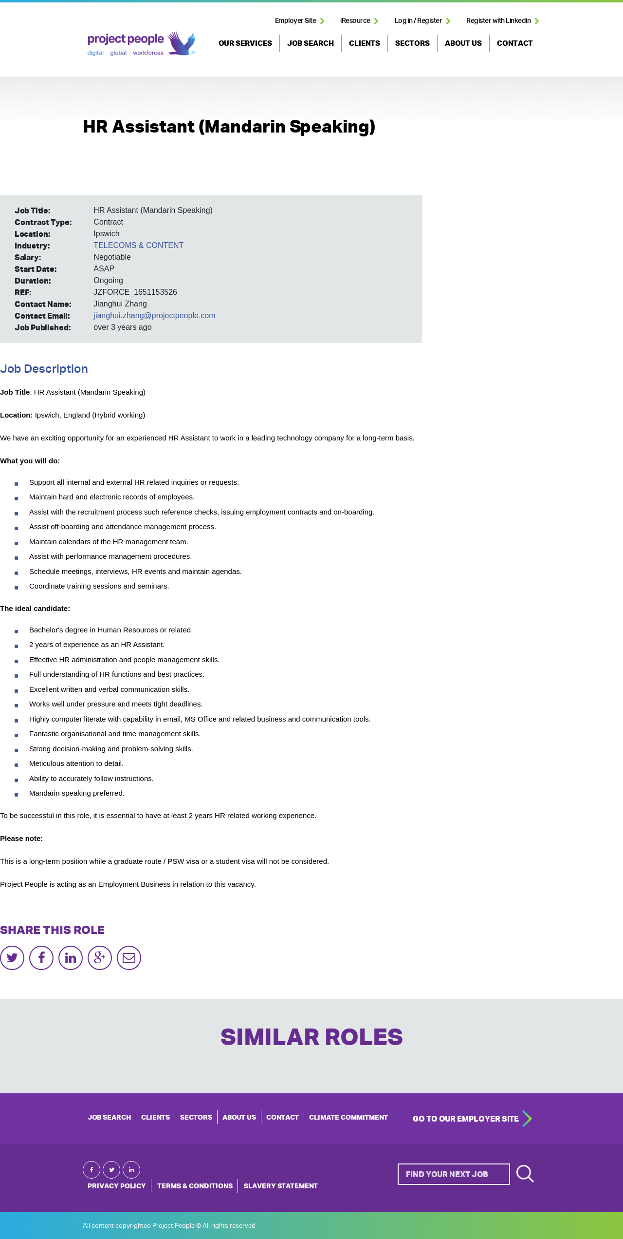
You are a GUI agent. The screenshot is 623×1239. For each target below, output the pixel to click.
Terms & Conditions (195, 1186)
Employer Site (295, 20)
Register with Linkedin (498, 20)
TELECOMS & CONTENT (138, 245)
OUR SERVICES (245, 43)
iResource (355, 20)
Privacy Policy (117, 1186)
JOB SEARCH (310, 43)
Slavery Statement (281, 1186)
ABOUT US (463, 43)
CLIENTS (364, 43)
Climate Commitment (348, 1117)
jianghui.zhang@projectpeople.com (154, 315)
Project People (141, 43)
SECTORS (412, 43)
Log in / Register (418, 20)
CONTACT (515, 43)
